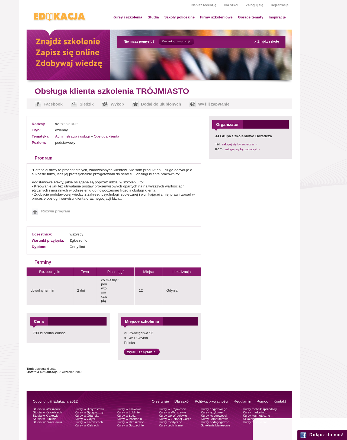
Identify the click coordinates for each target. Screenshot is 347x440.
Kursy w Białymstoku (89, 409)
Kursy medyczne (170, 422)
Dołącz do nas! (326, 434)
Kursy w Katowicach (89, 422)
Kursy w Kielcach (87, 425)
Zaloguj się (254, 5)
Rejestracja (279, 5)
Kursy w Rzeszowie (130, 422)
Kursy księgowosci (214, 415)
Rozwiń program (55, 211)
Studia (153, 17)
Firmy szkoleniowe (216, 17)
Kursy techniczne (171, 425)
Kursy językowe (212, 412)
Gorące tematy (250, 17)
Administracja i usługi (72, 136)
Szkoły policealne (179, 17)
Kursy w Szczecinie (130, 425)
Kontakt (280, 401)
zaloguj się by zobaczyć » (239, 144)
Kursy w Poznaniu (129, 418)
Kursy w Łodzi (126, 415)
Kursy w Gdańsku (87, 415)
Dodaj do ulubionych (161, 104)
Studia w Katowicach (47, 412)
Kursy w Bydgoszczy (89, 412)
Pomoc (262, 401)
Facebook (53, 104)
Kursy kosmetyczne (256, 415)
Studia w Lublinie (44, 418)
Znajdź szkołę (268, 41)
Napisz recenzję (203, 5)
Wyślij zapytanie (213, 104)
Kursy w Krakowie (129, 409)
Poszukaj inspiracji (176, 41)
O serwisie (160, 401)
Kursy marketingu (255, 412)
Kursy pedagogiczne (215, 422)
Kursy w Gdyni (85, 418)
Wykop (117, 104)
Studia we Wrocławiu (47, 422)
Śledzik (87, 104)
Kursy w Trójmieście (173, 409)
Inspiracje (277, 17)
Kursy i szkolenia (127, 17)
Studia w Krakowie (46, 415)
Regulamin (242, 401)
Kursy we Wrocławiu (173, 415)
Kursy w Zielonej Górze (175, 418)
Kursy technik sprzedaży (260, 409)
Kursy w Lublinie (128, 412)
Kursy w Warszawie (172, 412)
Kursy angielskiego (214, 409)
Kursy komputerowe (215, 418)
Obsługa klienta (106, 136)
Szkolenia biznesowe (215, 425)
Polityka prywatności (211, 401)
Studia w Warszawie (47, 409)
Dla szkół (231, 5)
